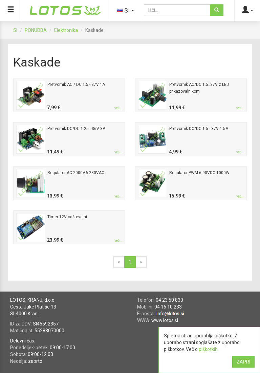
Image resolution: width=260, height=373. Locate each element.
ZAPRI (243, 362)
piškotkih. (209, 349)
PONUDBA (36, 30)
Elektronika (66, 30)
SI (15, 30)
